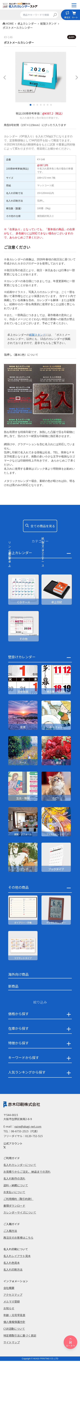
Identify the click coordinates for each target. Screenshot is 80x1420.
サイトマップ (11, 1402)
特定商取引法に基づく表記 (19, 1395)
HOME (10, 23)
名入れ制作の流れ (14, 1238)
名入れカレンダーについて (19, 1224)
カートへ (70, 1342)
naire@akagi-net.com (27, 1186)
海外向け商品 (18, 1034)
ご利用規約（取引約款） (18, 1258)
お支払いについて (14, 1252)
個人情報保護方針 (14, 1381)
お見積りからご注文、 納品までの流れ (26, 1231)
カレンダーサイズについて (19, 1272)
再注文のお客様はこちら (18, 1297)
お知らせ (8, 1368)
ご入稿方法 (10, 1290)
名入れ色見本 (11, 1322)
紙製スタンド (37, 334)
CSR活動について (14, 1388)
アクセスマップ (12, 1354)
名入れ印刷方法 (13, 1329)
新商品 (13, 1045)
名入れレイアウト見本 (17, 1315)
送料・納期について (15, 1245)
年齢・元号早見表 (14, 1375)
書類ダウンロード (14, 1265)
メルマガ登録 (11, 1361)
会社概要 (8, 1347)
